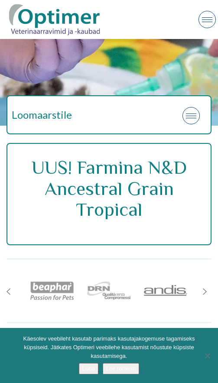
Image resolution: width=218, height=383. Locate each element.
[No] (207, 355)
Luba (88, 368)
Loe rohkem (121, 368)
